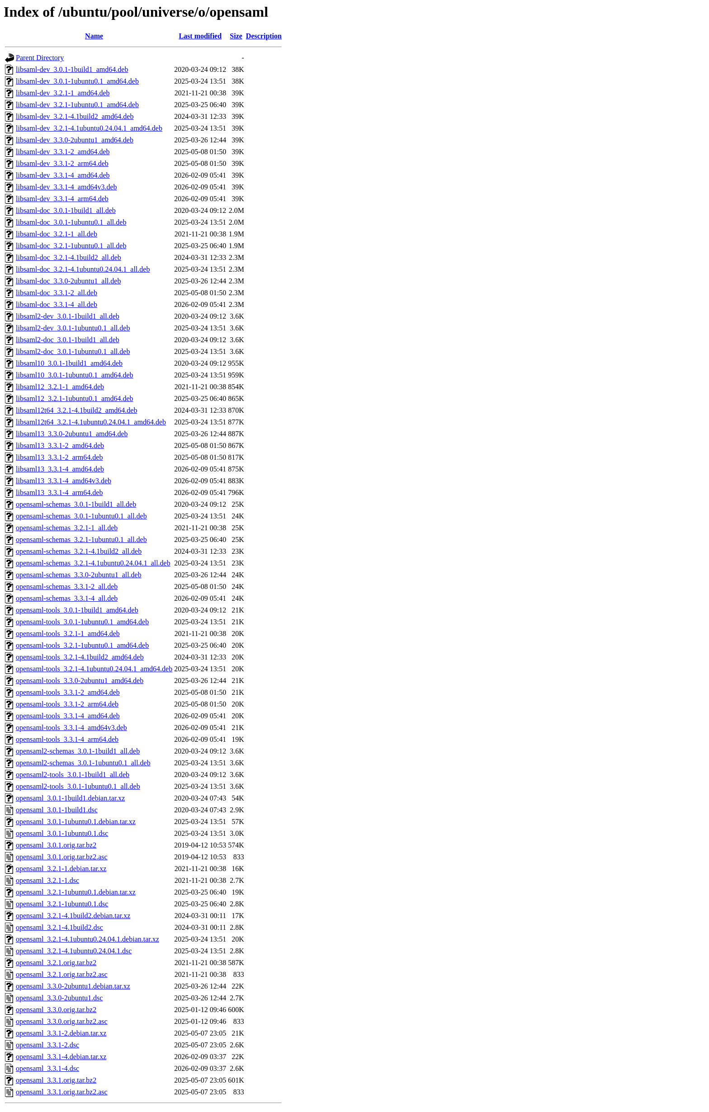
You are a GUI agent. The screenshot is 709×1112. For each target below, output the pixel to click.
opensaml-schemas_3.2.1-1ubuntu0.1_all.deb (81, 539)
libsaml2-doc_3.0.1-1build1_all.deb (67, 340)
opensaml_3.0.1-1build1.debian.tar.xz (70, 798)
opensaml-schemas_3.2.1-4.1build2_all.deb (79, 551)
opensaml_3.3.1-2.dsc (47, 1045)
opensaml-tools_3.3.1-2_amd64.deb (68, 692)
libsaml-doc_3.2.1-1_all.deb (56, 234)
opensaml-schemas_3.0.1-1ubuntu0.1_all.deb (81, 516)
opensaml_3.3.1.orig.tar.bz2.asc (62, 1092)
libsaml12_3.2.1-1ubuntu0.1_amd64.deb (74, 398)
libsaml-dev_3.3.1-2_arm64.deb (62, 163)
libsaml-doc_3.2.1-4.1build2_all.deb (68, 257)
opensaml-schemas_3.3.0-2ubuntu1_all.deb (79, 575)
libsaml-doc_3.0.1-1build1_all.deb (66, 210)
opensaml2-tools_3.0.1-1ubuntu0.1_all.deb (78, 786)
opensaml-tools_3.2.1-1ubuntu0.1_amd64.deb (82, 645)
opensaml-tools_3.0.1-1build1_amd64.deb (77, 610)
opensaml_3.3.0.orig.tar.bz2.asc (62, 1021)
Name (94, 36)
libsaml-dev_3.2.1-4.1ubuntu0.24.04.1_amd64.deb (89, 128)
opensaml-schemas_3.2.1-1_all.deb (67, 528)
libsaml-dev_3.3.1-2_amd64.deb (63, 151)
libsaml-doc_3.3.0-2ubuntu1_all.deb (68, 281)
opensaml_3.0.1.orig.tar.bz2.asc (62, 857)
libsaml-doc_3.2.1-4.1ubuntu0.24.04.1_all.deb (83, 269)
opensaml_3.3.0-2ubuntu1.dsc (59, 998)
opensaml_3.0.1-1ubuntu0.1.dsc (62, 833)
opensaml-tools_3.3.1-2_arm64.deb (67, 704)
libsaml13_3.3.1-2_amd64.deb (60, 445)
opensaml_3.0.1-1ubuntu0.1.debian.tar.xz (76, 821)
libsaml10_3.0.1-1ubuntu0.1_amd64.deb (74, 375)
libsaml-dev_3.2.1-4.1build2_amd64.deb (74, 116)
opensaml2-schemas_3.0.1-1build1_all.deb (78, 751)
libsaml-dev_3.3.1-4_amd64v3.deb (66, 187)
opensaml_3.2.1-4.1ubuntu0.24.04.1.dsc (74, 951)
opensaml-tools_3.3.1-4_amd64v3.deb (71, 727)
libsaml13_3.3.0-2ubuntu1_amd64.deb (72, 434)
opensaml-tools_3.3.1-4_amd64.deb (68, 716)
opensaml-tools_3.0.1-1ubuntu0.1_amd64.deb (82, 622)
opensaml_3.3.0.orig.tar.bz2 (56, 1009)
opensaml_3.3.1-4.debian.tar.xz (61, 1056)
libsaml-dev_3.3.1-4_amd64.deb (63, 175)
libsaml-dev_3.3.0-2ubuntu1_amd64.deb (74, 140)
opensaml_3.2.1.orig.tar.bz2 (56, 962)
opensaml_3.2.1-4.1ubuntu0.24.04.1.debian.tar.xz (87, 939)
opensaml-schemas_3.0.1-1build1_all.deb (76, 504)
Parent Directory (40, 57)
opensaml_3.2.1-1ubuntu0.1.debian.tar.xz (76, 892)
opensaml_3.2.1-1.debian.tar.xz (61, 868)
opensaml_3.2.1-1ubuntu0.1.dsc (62, 904)
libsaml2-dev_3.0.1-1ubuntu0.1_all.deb (73, 328)
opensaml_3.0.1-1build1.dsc (57, 810)
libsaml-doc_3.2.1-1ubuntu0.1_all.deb (71, 246)
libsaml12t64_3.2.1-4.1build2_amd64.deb (76, 410)
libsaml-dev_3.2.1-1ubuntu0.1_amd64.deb (77, 104)
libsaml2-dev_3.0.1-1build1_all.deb (67, 316)
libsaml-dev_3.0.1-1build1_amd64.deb (72, 69)
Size (236, 36)
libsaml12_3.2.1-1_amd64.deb (60, 387)
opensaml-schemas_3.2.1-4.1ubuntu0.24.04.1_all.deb (93, 563)
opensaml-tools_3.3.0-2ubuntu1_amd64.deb (79, 680)
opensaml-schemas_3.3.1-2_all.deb (67, 586)
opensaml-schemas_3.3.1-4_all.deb (67, 598)
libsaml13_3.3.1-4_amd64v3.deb (63, 481)
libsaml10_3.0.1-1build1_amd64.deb (69, 363)
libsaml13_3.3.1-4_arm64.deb (59, 492)
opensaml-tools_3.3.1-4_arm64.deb (67, 739)
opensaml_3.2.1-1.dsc (47, 880)
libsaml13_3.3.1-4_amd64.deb (60, 469)
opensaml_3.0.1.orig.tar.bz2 (56, 845)
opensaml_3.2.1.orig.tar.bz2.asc (62, 974)
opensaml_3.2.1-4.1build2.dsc (59, 927)
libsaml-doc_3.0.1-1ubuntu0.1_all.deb (71, 222)
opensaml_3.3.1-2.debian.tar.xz (61, 1033)
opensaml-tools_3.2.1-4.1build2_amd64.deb (80, 657)
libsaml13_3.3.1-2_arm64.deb (59, 457)
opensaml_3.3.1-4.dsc (47, 1068)
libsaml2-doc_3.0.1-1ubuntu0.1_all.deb (73, 351)
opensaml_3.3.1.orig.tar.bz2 (56, 1080)
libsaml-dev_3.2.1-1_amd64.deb (63, 93)
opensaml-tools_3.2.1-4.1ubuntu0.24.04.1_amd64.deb (94, 669)
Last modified (200, 36)
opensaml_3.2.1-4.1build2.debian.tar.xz (73, 915)
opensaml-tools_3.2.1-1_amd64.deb (68, 633)
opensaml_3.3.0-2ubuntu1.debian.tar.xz (73, 986)
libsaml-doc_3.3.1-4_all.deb (56, 304)
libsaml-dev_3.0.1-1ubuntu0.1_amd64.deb (77, 81)
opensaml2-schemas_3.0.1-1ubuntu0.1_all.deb (83, 763)
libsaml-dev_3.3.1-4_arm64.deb (62, 199)
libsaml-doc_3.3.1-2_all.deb (56, 293)
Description (264, 36)
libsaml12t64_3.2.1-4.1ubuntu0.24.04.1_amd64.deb (91, 422)
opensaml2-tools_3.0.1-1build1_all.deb (72, 774)
